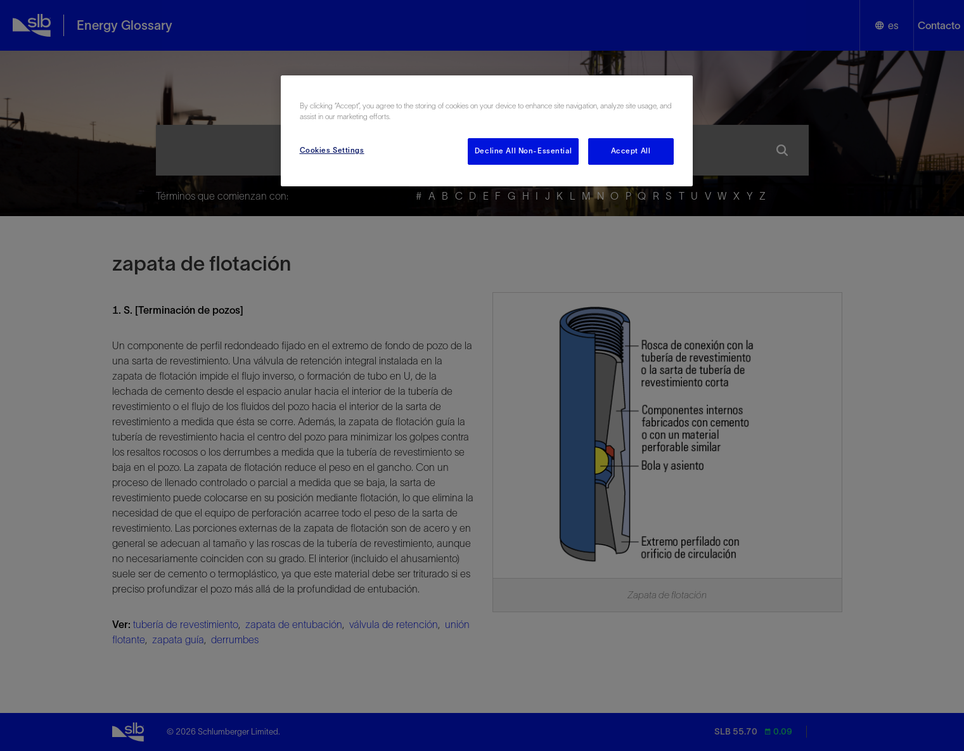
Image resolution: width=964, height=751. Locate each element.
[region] (487, 130)
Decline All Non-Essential (523, 151)
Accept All (631, 151)
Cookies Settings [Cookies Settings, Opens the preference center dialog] (332, 150)
